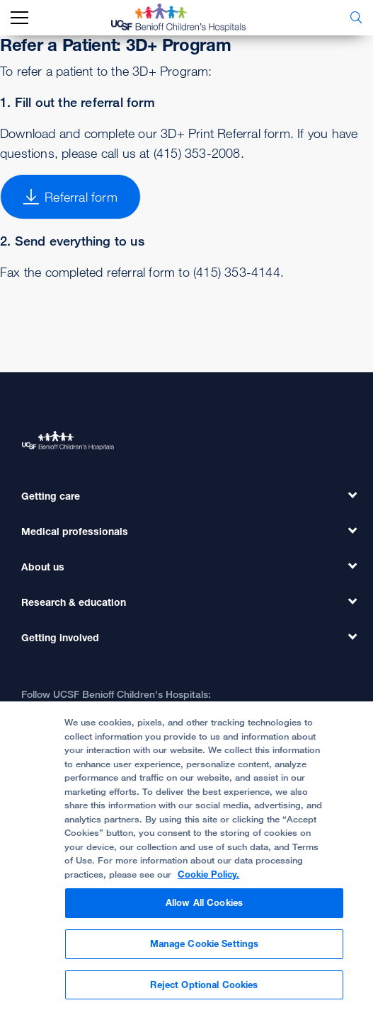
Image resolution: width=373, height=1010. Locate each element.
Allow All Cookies (204, 912)
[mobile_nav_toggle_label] (19, 18)
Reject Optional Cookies (204, 994)
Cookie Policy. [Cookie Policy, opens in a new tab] (208, 884)
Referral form (70, 197)
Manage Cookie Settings (204, 953)
